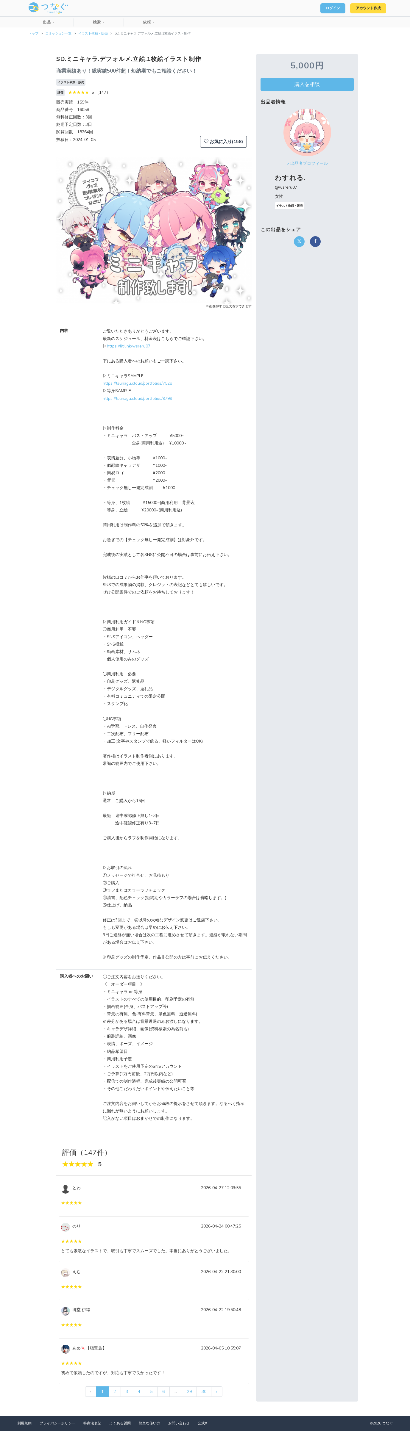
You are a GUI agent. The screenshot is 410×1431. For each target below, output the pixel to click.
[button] (70, 230)
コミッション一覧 (58, 33)
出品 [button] (47, 22)
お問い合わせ (179, 1423)
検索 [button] (97, 22)
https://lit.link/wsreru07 (128, 346)
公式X (202, 1423)
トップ (33, 33)
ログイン (325, 8)
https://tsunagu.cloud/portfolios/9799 (137, 398)
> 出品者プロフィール (307, 163)
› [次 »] (216, 1391)
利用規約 (24, 1423)
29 (189, 1391)
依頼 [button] (147, 22)
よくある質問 (120, 1423)
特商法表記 (92, 1423)
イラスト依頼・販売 (93, 33)
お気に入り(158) (223, 142)
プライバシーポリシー (57, 1423)
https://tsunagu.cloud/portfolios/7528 (137, 383)
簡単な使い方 (149, 1423)
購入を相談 (307, 84)
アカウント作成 (365, 8)
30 (204, 1391)
